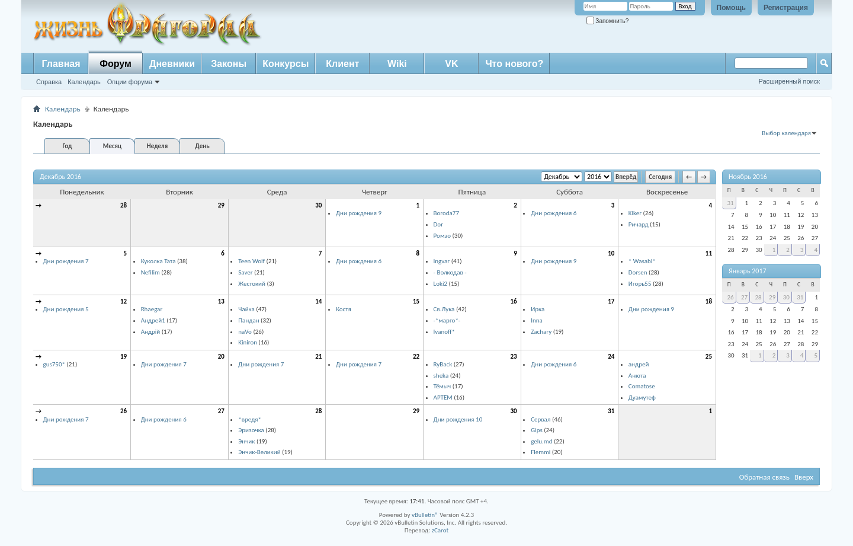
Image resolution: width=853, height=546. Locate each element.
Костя (343, 309)
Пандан (248, 320)
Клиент (342, 64)
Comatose (641, 386)
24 (611, 356)
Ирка (537, 309)
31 (611, 411)
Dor (438, 224)
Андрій (151, 332)
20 (221, 356)
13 (221, 301)
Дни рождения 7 (66, 261)
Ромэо (442, 236)
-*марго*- (447, 320)
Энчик (246, 441)
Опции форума (129, 81)
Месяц (112, 146)
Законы (228, 64)
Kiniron (247, 342)
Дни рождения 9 (358, 213)
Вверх (803, 476)
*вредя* (249, 419)
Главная (60, 64)
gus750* (54, 364)
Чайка (246, 309)
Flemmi (540, 452)
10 (611, 253)
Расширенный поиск (789, 81)
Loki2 (441, 284)
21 (318, 356)
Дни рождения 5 (66, 309)
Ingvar (442, 261)
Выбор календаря (786, 133)
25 (709, 356)
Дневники (172, 64)
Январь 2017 (748, 271)
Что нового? (514, 64)
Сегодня (660, 177)
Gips (537, 430)
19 (123, 356)
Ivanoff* (444, 332)
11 (709, 253)
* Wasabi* (642, 261)
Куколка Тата (158, 261)
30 (318, 205)
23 (514, 356)
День (202, 146)
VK (451, 64)
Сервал (540, 419)
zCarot (440, 530)
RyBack (443, 364)
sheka (441, 375)
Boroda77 (446, 213)
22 (416, 356)
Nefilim (150, 272)
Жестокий (251, 284)
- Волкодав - (450, 272)
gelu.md (541, 441)
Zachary (541, 332)
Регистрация (786, 8)
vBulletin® (425, 515)
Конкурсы (285, 64)
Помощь (731, 8)
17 (611, 301)
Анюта (637, 375)
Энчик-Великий (259, 452)
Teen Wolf (251, 261)
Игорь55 (640, 284)
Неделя (157, 146)
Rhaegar (152, 309)
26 (123, 411)
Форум (116, 64)
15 (416, 301)
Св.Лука (444, 309)
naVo (245, 332)
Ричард (638, 224)
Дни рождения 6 (553, 213)
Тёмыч (442, 386)
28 (123, 205)
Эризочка (251, 430)
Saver (245, 272)
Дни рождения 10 (458, 419)
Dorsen (637, 272)
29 (221, 205)
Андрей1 (153, 320)
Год (67, 146)
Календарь (84, 81)
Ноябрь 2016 (748, 177)
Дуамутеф (642, 397)
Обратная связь (764, 476)
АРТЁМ (443, 397)
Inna (537, 320)
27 (221, 411)
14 (318, 301)
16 (514, 301)
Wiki (397, 64)
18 (709, 301)
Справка (49, 81)
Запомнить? (607, 21)
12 (123, 301)
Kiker (635, 213)
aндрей (638, 364)
